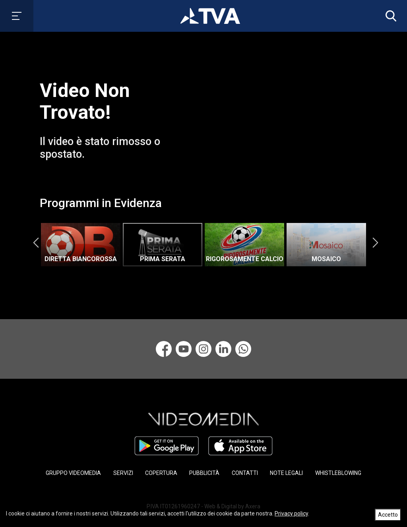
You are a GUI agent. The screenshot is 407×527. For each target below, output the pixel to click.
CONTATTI (245, 473)
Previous (36, 242)
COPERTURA (161, 473)
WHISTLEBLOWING (338, 473)
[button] (389, 16)
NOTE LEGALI (286, 473)
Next (375, 242)
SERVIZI (123, 473)
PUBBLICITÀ (204, 473)
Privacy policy (291, 513)
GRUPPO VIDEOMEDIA (73, 473)
